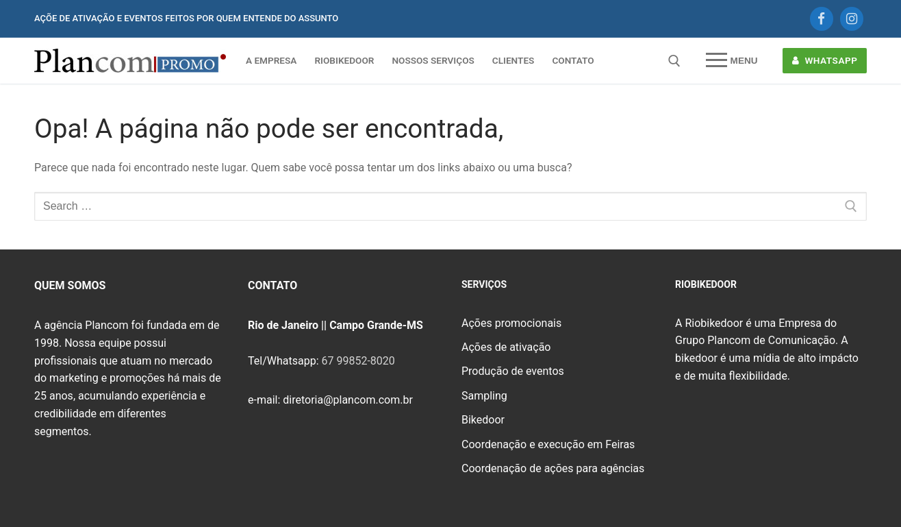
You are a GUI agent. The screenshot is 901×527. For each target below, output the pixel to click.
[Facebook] (821, 18)
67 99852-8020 (357, 360)
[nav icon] (731, 61)
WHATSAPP (824, 60)
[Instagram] (851, 18)
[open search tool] (674, 61)
